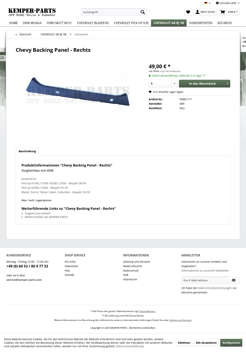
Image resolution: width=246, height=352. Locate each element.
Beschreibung (27, 151)
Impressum (130, 279)
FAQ (67, 270)
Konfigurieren (231, 342)
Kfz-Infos (70, 261)
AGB (125, 275)
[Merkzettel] (188, 12)
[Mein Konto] (205, 12)
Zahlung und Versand (136, 261)
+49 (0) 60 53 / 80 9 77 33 (27, 266)
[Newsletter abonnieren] (234, 280)
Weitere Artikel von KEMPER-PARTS (44, 217)
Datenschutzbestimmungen (215, 288)
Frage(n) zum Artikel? (36, 213)
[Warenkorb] (229, 12)
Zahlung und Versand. (180, 320)
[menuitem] (114, 12)
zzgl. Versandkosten (170, 71)
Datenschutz (131, 270)
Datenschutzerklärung (130, 346)
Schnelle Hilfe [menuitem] (226, 3)
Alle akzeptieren (206, 342)
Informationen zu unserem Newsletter (205, 270)
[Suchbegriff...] (114, 12)
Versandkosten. (147, 311)
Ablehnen (184, 342)
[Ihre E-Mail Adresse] (204, 280)
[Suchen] (143, 12)
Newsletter (71, 266)
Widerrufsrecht (132, 266)
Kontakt (69, 275)
